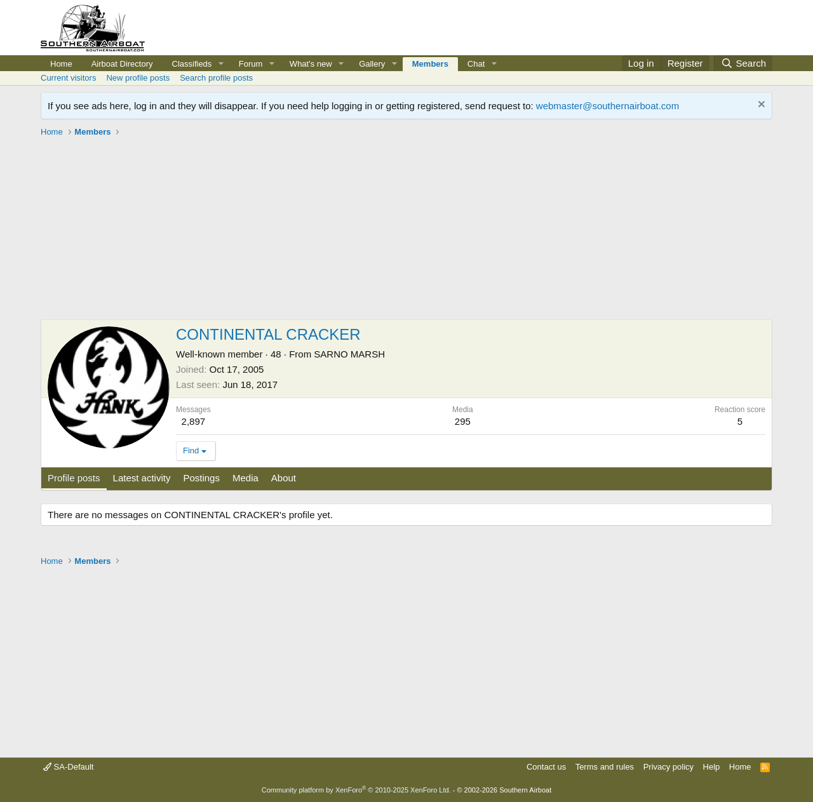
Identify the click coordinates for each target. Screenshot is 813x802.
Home (61, 64)
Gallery (372, 64)
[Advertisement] (406, 230)
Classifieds (192, 64)
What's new (311, 64)
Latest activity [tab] (142, 477)
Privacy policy (668, 767)
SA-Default (68, 767)
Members (430, 64)
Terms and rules (604, 767)
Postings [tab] (201, 477)
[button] (221, 64)
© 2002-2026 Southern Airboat (504, 790)
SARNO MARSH (349, 354)
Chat (476, 64)
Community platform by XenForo (356, 790)
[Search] (743, 63)
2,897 (194, 421)
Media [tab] (245, 477)
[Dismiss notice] (760, 105)
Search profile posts (216, 78)
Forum (251, 64)
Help (711, 767)
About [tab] (283, 477)
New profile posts (138, 78)
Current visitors (68, 78)
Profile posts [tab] (74, 477)
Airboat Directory (122, 64)
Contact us (546, 767)
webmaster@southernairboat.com (607, 105)
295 (463, 421)
